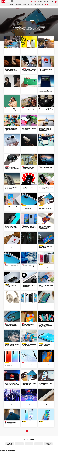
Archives (2, 450)
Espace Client (56, 2)
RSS (14, 450)
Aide (45, 2)
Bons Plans (46, 4)
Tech (17, 7)
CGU (6, 450)
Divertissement (25, 7)
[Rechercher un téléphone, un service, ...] (18, 2)
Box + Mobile (30, 4)
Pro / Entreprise (40, 1)
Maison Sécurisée (37, 4)
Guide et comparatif (32, 7)
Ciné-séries (13, 7)
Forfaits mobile (18, 4)
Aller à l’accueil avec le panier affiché (50, 2)
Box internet (12, 4)
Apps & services (33, 1)
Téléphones (24, 4)
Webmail (53, 2)
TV (42, 4)
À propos (10, 450)
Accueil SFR (3, 1)
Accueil (8, 7)
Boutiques (47, 2)
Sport (20, 7)
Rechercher (28, 2)
